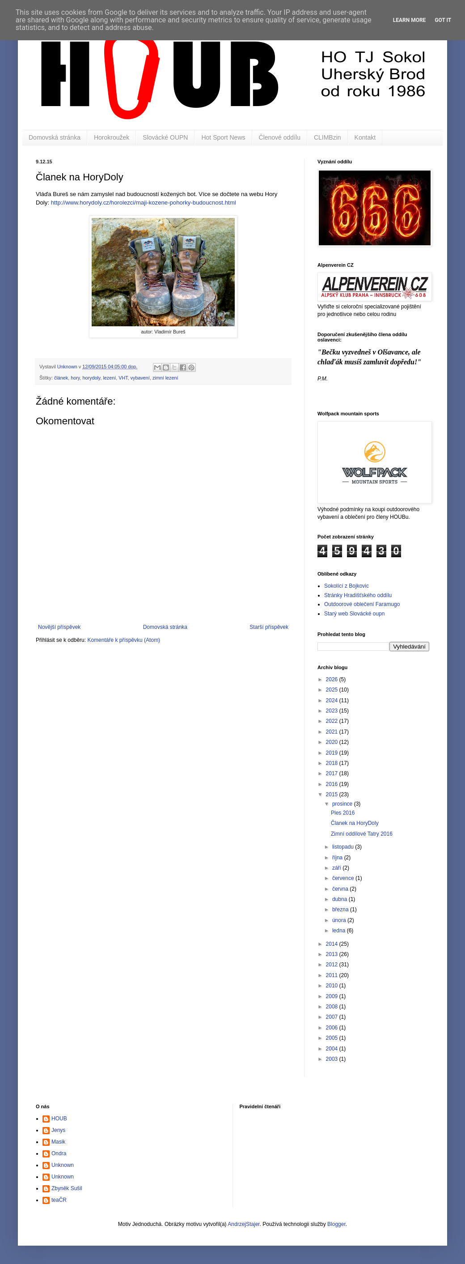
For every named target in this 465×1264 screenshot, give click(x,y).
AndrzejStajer (243, 1224)
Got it (443, 20)
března (341, 909)
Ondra (58, 1153)
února (339, 920)
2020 (332, 742)
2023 (332, 711)
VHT (122, 377)
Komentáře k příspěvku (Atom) (123, 640)
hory (75, 377)
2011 (332, 975)
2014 (332, 944)
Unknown (62, 1165)
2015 (332, 794)
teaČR (59, 1200)
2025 (332, 690)
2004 (332, 1049)
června (341, 889)
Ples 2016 (343, 813)
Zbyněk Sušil (66, 1188)
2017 (332, 773)
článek (61, 377)
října (338, 857)
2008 (332, 1007)
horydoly (91, 377)
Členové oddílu (279, 137)
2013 (332, 954)
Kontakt (365, 137)
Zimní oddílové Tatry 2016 (362, 834)
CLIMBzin (327, 137)
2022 (332, 721)
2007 (332, 1017)
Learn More (409, 20)
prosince (343, 804)
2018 (332, 763)
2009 (332, 996)
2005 (332, 1038)
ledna (339, 930)
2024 (332, 700)
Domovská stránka (54, 137)
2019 (332, 753)
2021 (332, 732)
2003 (332, 1059)
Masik (58, 1142)
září (337, 868)
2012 (332, 964)
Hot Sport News (223, 137)
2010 (332, 985)
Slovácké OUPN (165, 137)
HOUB (59, 1118)
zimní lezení (165, 377)
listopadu (343, 847)
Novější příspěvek (59, 627)
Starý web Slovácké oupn (354, 614)
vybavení (140, 377)
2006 (332, 1028)
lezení (109, 377)
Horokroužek (111, 137)
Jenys (58, 1130)
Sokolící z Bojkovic (346, 586)
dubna (340, 899)
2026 (332, 679)
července (343, 878)
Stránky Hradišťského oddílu (358, 595)
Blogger (336, 1224)
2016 (332, 784)
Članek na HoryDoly (355, 823)
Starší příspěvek (268, 627)
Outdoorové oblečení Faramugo (362, 604)
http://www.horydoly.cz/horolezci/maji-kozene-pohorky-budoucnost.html (143, 202)
